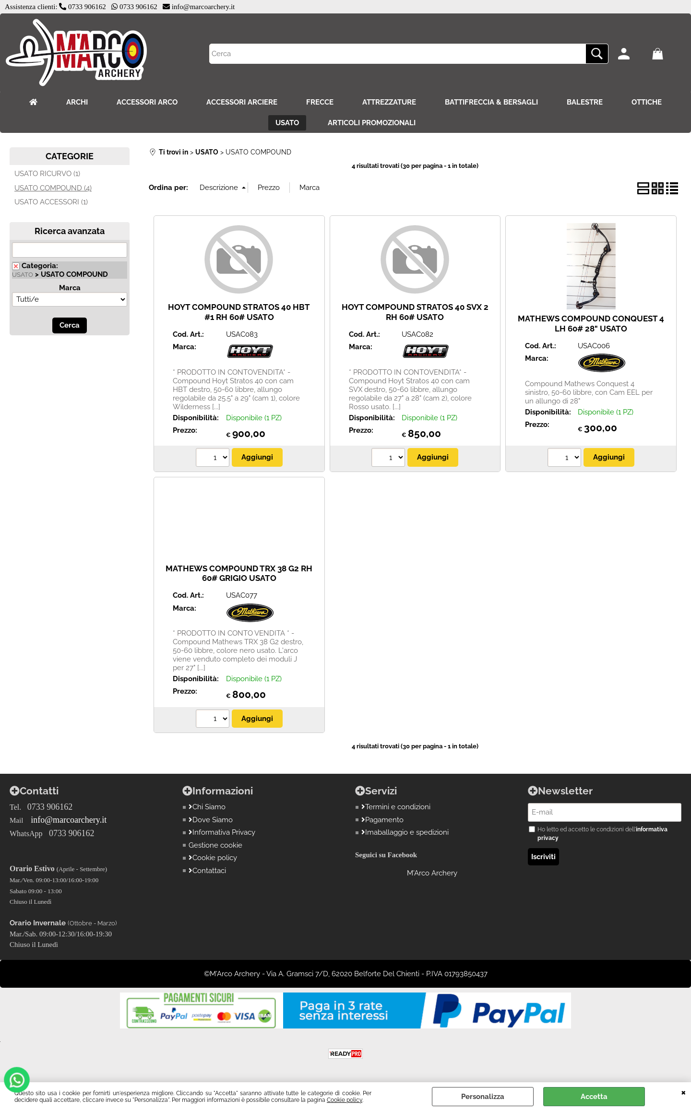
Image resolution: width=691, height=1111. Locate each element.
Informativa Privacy (222, 832)
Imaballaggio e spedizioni (405, 832)
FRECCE (320, 102)
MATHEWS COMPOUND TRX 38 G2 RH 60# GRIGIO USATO (239, 573)
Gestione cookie (215, 845)
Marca (70, 288)
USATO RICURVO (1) (47, 173)
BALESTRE (585, 102)
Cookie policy (344, 1100)
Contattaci (207, 870)
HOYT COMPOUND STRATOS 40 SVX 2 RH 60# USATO (415, 312)
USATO (287, 122)
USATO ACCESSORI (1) (51, 202)
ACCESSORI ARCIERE (241, 102)
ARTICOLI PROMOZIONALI (372, 122)
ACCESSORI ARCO (147, 102)
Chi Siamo (207, 807)
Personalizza (482, 1096)
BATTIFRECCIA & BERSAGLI (491, 102)
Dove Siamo (211, 820)
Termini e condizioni (395, 807)
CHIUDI (683, 1092)
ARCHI (77, 102)
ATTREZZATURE (389, 102)
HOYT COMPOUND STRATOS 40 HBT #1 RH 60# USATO (239, 312)
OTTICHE (646, 102)
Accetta (594, 1096)
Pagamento (382, 820)
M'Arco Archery (432, 873)
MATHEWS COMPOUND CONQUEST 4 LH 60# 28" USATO (591, 323)
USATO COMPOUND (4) (53, 188)
